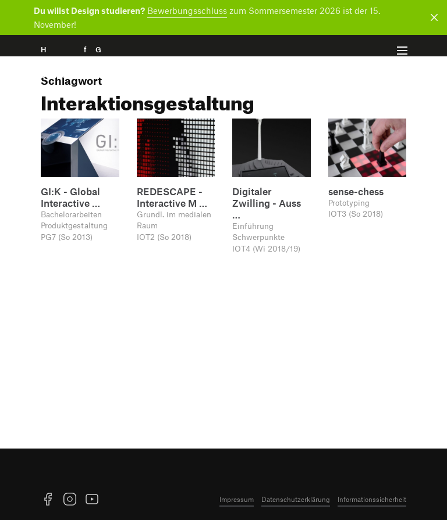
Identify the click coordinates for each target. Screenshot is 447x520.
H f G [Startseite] (87, 62)
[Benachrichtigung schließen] (432, 17)
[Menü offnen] (402, 51)
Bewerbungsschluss (187, 10)
